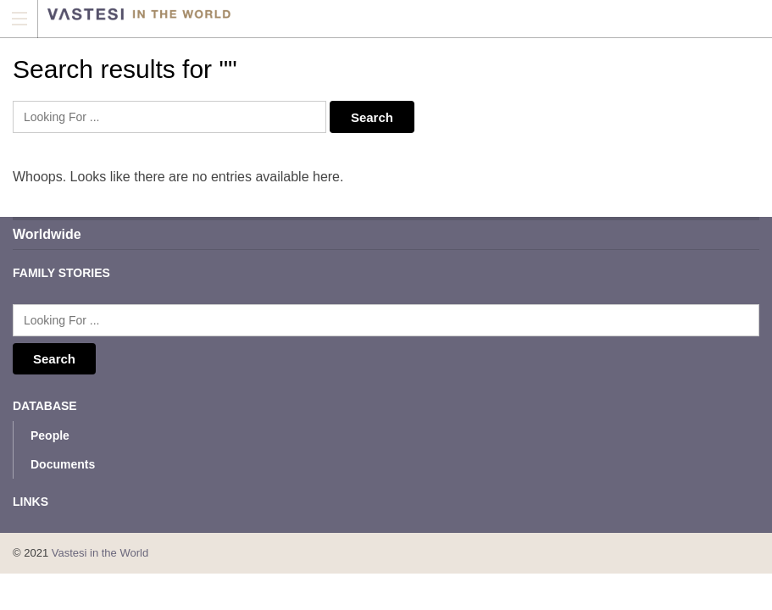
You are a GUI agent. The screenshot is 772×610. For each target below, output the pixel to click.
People (50, 435)
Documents (63, 464)
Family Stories (61, 273)
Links (30, 501)
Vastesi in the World (100, 552)
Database (45, 406)
